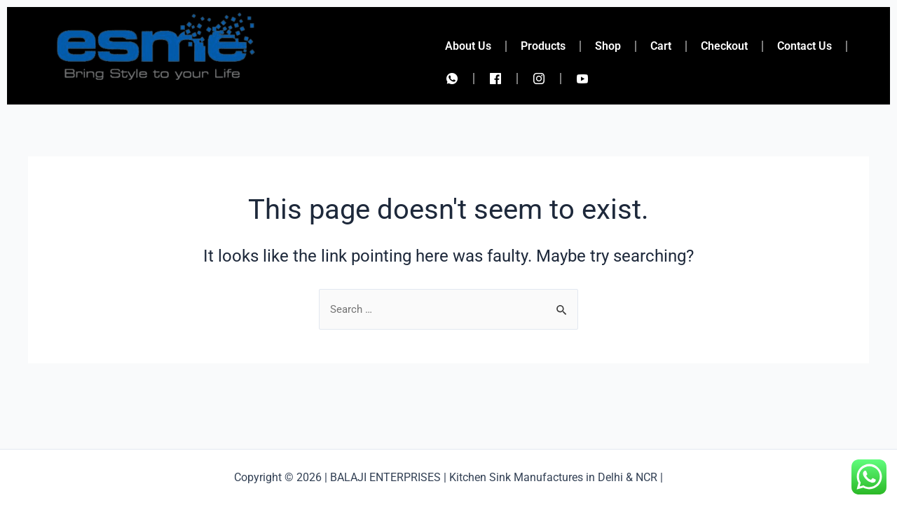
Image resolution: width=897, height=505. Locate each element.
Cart (660, 46)
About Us (468, 46)
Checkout (724, 46)
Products (543, 46)
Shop (608, 46)
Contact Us (804, 46)
